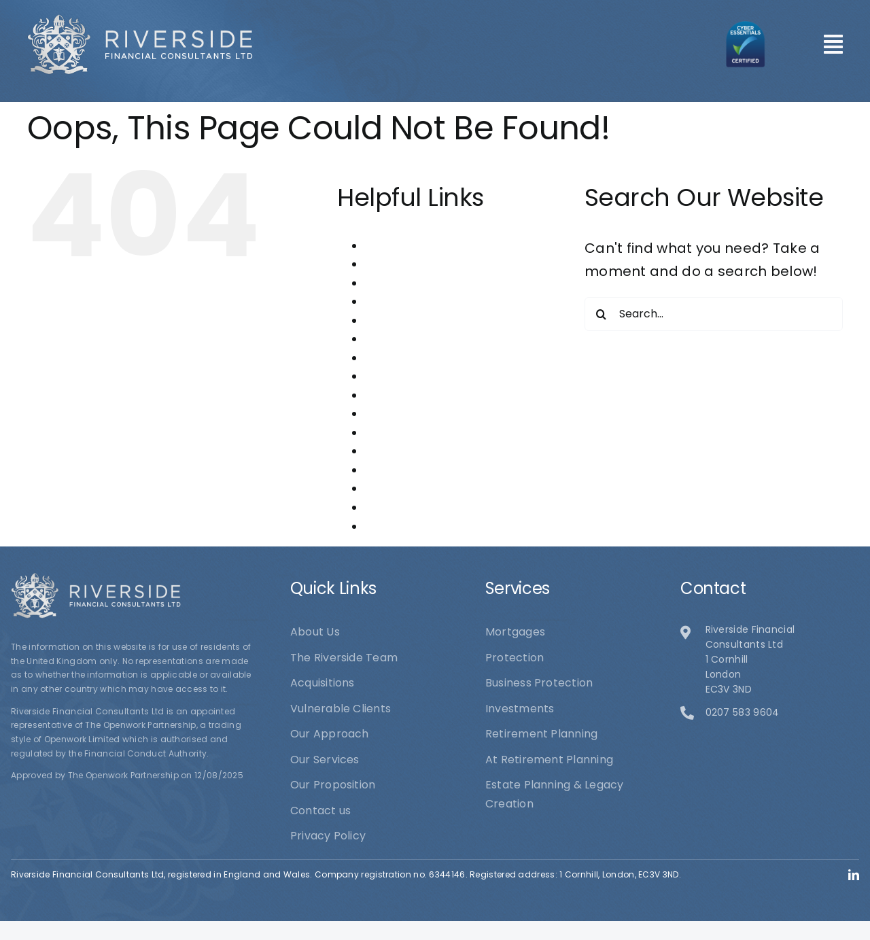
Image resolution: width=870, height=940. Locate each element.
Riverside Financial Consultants (449, 488)
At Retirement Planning (428, 283)
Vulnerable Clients (415, 526)
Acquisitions (397, 264)
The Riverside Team (418, 507)
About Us (389, 246)
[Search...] (714, 314)
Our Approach (404, 395)
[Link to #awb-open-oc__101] (833, 44)
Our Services (399, 432)
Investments (399, 358)
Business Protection (418, 301)
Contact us (394, 320)
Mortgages (394, 376)
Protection (393, 451)
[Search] (602, 314)
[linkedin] (853, 874)
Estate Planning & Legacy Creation (459, 339)
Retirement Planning (421, 470)
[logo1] (140, 20)
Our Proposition (407, 413)
